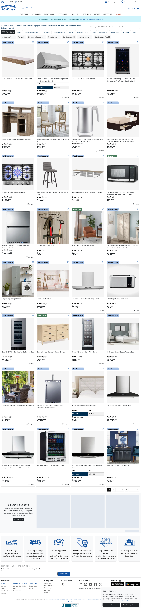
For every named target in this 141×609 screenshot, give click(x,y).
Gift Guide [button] (126, 32)
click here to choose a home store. (91, 19)
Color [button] (71, 32)
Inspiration (86, 14)
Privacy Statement (82, 599)
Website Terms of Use (66, 599)
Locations (5, 580)
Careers (47, 590)
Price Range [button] (46, 32)
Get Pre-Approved (112, 2)
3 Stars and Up (8, 37)
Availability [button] (103, 32)
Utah (3, 583)
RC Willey (4, 26)
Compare (66, 98)
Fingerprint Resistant (40, 26)
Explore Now (18, 519)
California (33, 583)
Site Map (70, 601)
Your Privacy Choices (130, 605)
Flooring (74, 14)
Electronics (49, 14)
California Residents (93, 599)
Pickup (11, 26)
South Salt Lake (6, 591)
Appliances (36, 14)
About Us (47, 583)
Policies (75, 599)
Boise (24, 586)
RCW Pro (47, 593)
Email (3, 571)
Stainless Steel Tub (7, 28)
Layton (3, 586)
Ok (111, 605)
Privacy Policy (126, 601)
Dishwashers (27, 26)
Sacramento (33, 586)
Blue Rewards (49, 586)
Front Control (53, 26)
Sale (118, 14)
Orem (3, 588)
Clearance (107, 14)
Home (47, 599)
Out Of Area (7, 1)
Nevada (16, 583)
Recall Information (54, 599)
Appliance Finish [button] (59, 32)
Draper (3, 593)
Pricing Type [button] (114, 32)
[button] (8, 32)
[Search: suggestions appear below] (71, 8)
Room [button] (94, 32)
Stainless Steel (63, 26)
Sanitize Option (74, 26)
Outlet (97, 14)
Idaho (24, 583)
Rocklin (31, 588)
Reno (15, 588)
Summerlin (17, 586)
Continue (64, 574)
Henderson (17, 591)
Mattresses (62, 14)
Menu (135, 2)
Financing (47, 588)
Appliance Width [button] (82, 32)
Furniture (24, 14)
